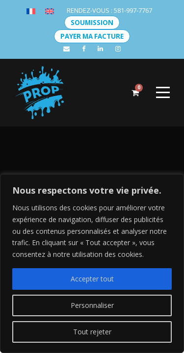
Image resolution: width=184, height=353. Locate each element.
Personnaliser (92, 305)
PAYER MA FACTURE (92, 36)
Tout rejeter (92, 331)
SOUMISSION (92, 22)
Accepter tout (92, 278)
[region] (92, 263)
